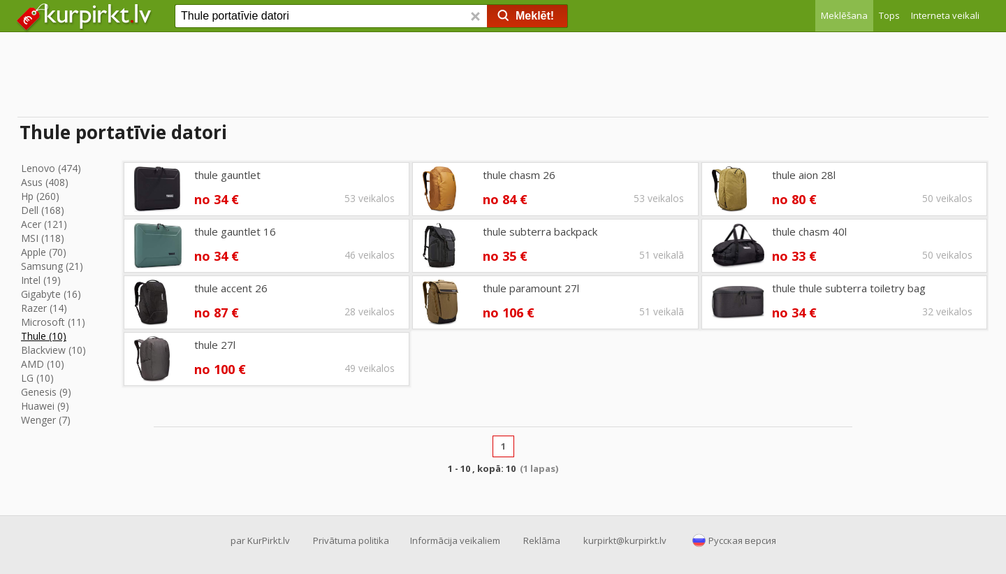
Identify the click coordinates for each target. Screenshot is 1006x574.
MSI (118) (42, 238)
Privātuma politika (351, 540)
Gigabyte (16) (51, 294)
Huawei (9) (45, 405)
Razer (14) (44, 308)
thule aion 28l (804, 175)
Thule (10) (43, 336)
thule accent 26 (231, 288)
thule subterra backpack (540, 231)
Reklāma (541, 540)
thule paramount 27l (531, 288)
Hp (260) (40, 196)
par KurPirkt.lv (260, 540)
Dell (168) (42, 210)
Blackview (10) (53, 350)
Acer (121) (44, 224)
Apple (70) (43, 252)
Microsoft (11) (53, 322)
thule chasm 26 (519, 175)
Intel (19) (41, 280)
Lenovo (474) (51, 168)
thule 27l (214, 345)
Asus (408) (44, 182)
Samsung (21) (52, 266)
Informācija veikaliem (455, 540)
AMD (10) (42, 364)
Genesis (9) (46, 392)
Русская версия (742, 540)
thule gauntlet (227, 175)
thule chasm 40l (809, 231)
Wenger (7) (46, 419)
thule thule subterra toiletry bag (849, 288)
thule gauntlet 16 (235, 231)
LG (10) (37, 378)
